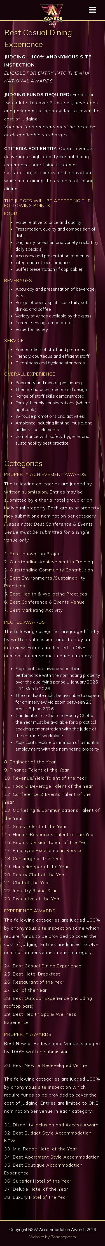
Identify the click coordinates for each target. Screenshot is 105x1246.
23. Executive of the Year (32, 898)
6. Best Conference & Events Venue (44, 602)
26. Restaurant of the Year (34, 982)
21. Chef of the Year (27, 882)
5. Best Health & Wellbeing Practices (45, 594)
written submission (25, 492)
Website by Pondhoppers (52, 1236)
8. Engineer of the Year (30, 762)
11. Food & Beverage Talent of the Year (48, 786)
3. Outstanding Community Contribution (48, 570)
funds (27, 936)
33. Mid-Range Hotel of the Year (40, 1149)
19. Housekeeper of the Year (36, 866)
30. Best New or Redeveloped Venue (45, 1065)
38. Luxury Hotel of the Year (35, 1197)
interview (14, 647)
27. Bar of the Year (25, 990)
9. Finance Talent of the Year (36, 770)
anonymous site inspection (41, 928)
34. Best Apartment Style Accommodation (52, 1157)
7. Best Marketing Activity (33, 610)
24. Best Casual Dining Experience (42, 966)
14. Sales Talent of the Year (35, 826)
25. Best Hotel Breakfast (32, 974)
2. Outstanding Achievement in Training (48, 561)
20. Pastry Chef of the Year (35, 874)
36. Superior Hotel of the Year (37, 1181)
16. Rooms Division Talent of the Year (46, 842)
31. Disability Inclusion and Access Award (51, 1125)
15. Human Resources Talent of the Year (49, 834)
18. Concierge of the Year (33, 858)
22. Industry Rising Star (30, 890)
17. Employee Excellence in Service (43, 850)
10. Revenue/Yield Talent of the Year (45, 778)
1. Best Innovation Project (33, 553)
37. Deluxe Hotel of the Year (36, 1189)
